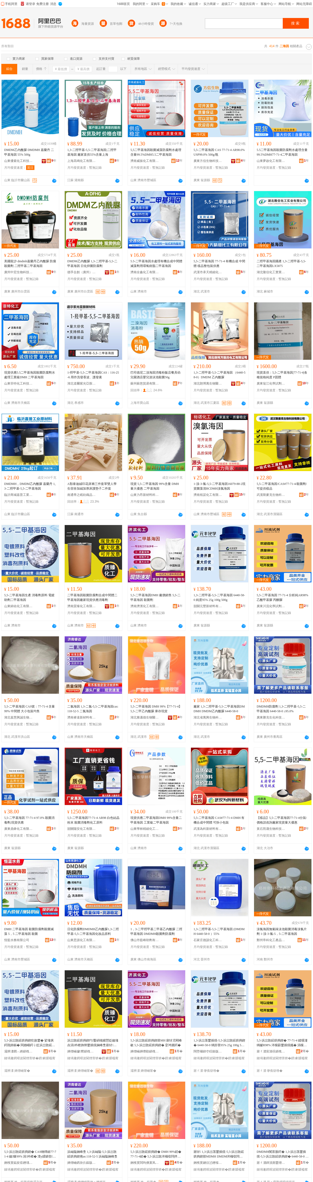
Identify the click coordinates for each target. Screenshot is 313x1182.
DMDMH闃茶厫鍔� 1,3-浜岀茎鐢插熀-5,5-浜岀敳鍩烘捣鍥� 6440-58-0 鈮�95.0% (283, 1154)
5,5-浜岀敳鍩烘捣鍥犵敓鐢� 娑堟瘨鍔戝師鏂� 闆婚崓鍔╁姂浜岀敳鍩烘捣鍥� (29, 1043)
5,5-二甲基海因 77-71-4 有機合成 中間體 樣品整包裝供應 (219, 263)
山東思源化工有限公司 (81, 940)
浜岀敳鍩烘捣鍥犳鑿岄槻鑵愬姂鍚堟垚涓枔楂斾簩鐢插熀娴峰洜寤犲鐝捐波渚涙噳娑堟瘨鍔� (92, 1043)
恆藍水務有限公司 (16, 940)
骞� (52, 1051)
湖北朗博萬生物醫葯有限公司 (208, 383)
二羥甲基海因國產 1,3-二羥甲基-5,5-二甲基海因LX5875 (281, 263)
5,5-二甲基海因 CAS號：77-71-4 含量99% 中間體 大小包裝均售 (29, 709)
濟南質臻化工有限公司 (81, 606)
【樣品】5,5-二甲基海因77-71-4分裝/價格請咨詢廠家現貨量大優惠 (282, 820)
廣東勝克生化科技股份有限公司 (271, 717)
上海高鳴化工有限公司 (81, 161)
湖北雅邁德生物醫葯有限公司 (144, 717)
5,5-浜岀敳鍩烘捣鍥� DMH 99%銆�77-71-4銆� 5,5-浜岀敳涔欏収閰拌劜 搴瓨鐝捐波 (155, 1154)
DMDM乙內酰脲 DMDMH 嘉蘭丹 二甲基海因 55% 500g (29, 152)
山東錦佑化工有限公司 (18, 606)
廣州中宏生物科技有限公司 (18, 272)
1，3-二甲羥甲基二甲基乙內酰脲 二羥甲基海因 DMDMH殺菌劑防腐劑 (156, 931)
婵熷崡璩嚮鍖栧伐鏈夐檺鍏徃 (81, 1051)
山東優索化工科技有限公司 (18, 161)
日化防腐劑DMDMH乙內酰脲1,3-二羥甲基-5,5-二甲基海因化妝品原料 (93, 931)
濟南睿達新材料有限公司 (81, 717)
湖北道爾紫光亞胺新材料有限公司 (81, 383)
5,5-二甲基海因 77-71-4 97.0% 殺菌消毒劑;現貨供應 (29, 820)
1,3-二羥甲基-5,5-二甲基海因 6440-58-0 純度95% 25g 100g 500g (219, 597)
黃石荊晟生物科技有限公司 (271, 829)
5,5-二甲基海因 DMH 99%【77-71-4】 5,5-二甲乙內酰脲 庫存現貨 (156, 709)
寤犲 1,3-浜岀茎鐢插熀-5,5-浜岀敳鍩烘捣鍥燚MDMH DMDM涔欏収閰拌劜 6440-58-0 (219, 1154)
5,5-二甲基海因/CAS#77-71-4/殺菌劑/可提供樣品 (282, 486)
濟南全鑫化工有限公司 (144, 272)
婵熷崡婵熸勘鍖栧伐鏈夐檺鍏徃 (144, 1051)
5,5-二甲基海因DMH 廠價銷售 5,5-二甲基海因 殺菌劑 (155, 597)
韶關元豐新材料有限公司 (208, 606)
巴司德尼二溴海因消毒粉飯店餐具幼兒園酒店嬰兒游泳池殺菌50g (155, 375)
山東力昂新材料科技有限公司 (144, 495)
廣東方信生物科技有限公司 (208, 161)
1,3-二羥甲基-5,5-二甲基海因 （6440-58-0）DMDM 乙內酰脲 (219, 375)
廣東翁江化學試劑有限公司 (271, 383)
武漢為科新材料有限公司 (208, 829)
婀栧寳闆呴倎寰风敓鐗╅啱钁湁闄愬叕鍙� (144, 1163)
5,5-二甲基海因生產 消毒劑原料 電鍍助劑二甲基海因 (29, 597)
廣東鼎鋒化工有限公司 (18, 829)
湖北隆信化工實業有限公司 (271, 272)
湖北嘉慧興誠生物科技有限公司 (18, 717)
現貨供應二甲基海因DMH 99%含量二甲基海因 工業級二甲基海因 (156, 820)
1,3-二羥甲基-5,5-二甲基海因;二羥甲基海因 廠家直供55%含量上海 (92, 152)
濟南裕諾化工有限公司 (208, 495)
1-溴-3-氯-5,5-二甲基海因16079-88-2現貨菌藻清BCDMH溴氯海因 (219, 486)
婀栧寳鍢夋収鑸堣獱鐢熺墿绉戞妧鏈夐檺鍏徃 (18, 1163)
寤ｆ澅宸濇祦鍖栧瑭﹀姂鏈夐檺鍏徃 (271, 1051)
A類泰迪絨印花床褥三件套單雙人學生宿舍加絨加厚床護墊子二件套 (92, 486)
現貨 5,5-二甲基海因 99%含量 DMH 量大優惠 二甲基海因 (154, 486)
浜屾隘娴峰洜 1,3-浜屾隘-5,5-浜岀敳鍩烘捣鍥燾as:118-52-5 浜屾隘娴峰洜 (92, 1154)
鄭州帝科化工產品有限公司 (271, 940)
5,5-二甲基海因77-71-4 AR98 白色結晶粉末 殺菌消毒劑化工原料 (93, 820)
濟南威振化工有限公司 (144, 161)
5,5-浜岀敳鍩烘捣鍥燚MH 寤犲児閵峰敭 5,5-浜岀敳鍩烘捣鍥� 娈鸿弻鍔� (156, 1043)
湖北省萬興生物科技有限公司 (208, 717)
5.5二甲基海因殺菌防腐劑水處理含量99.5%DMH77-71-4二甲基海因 (282, 152)
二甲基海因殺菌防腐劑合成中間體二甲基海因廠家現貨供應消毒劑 (92, 597)
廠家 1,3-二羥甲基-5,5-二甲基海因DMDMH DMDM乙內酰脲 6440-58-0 (219, 709)
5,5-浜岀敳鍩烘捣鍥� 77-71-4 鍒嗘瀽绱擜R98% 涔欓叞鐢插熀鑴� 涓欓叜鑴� (282, 1043)
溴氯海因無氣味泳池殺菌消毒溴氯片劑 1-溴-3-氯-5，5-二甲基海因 (282, 931)
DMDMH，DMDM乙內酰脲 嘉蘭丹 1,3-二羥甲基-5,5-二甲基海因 (30, 486)
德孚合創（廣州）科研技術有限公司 (81, 272)
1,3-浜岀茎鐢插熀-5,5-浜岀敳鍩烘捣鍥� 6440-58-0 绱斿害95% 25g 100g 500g (219, 1043)
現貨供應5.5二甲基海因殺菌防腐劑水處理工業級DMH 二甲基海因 (29, 375)
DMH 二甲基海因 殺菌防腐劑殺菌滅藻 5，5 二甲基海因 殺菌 (29, 931)
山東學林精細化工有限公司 (144, 829)
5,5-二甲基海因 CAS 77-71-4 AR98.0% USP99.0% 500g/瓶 (219, 152)
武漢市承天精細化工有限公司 (208, 272)
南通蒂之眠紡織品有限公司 (81, 495)
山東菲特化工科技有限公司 (18, 383)
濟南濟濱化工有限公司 (144, 606)
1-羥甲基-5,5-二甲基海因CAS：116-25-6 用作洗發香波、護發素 (93, 375)
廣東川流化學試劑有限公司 (271, 606)
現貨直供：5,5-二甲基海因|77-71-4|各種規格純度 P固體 (282, 375)
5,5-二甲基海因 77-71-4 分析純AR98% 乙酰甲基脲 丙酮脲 (282, 597)
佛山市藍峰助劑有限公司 (144, 940)
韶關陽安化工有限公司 (81, 829)
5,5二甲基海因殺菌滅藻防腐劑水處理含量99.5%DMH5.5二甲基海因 (155, 152)
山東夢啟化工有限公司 (271, 161)
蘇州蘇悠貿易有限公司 (144, 383)
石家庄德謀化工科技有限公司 (208, 940)
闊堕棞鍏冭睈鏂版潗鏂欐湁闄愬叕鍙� (208, 1051)
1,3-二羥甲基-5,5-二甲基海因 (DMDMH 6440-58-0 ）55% (219, 931)
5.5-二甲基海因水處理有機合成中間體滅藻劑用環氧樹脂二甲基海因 (156, 263)
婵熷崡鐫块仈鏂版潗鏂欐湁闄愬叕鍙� (81, 1163)
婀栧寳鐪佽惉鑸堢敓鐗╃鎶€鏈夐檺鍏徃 (208, 1163)
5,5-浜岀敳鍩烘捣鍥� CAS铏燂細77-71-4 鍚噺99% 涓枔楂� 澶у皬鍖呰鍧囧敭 (30, 1154)
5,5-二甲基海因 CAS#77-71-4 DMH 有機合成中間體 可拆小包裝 (219, 820)
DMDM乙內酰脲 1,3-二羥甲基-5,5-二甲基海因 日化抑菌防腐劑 (92, 263)
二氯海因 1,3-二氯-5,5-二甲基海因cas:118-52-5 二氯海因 (92, 709)
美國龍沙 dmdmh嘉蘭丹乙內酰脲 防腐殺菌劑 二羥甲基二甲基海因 (30, 263)
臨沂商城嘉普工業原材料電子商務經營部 (18, 495)
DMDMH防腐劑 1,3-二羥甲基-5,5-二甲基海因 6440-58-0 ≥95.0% (281, 709)
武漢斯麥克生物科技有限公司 (271, 495)
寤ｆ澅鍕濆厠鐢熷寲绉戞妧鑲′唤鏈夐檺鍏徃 (271, 1163)
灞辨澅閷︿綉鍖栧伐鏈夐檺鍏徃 (18, 1051)
